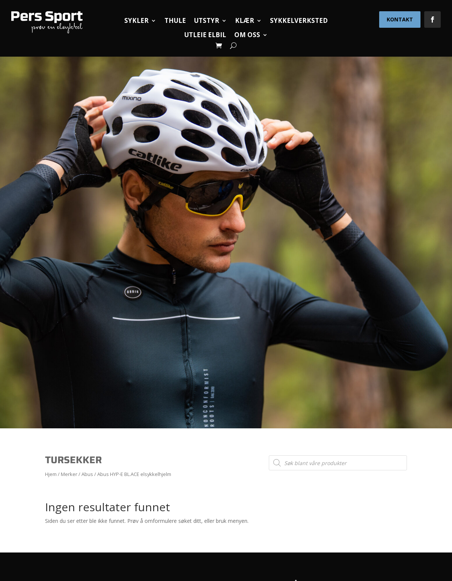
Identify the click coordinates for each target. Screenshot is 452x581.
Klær (244, 21)
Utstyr (206, 21)
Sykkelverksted (299, 21)
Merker (69, 474)
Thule (175, 21)
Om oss (247, 35)
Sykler (136, 21)
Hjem (51, 474)
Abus (87, 474)
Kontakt (400, 19)
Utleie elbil (205, 35)
